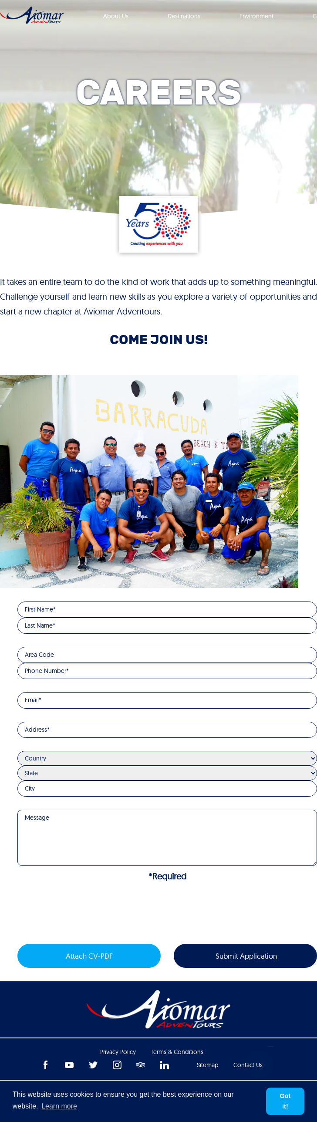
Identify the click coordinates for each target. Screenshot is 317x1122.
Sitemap (208, 1065)
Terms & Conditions (177, 1052)
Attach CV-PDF (89, 955)
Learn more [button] (59, 1106)
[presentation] (83, 914)
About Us (115, 16)
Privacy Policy (118, 1052)
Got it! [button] (285, 1101)
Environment (256, 16)
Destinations (184, 16)
